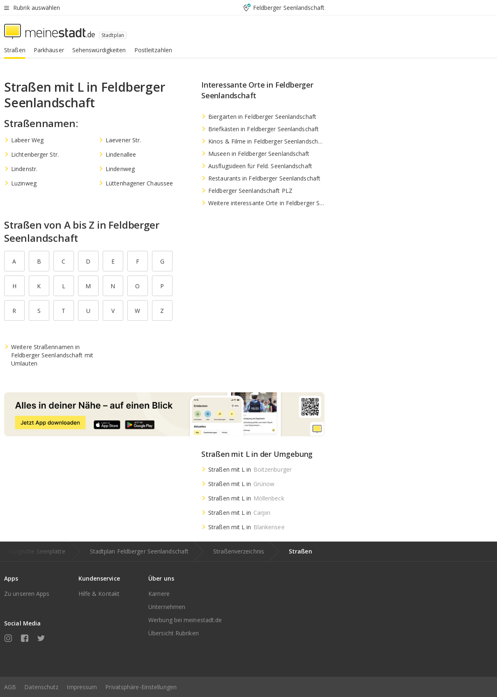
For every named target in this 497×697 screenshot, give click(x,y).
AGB (10, 687)
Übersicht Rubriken (173, 633)
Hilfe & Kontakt (99, 593)
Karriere (159, 593)
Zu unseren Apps (27, 593)
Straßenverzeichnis (238, 551)
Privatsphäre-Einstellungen (141, 687)
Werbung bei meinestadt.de (185, 620)
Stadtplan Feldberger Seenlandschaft (139, 551)
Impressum (82, 687)
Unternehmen (166, 607)
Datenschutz (41, 687)
